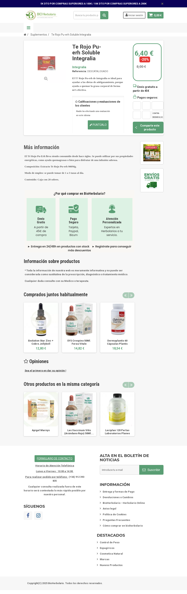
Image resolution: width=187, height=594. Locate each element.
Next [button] (131, 295)
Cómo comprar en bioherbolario (123, 525)
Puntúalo (98, 124)
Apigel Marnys (41, 430)
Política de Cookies (114, 514)
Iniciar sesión (134, 15)
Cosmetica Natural (111, 553)
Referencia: (79, 71)
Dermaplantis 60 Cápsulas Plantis (117, 342)
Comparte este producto (147, 127)
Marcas (104, 559)
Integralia (79, 67)
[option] (41, 327)
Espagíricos (107, 548)
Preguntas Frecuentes (116, 520)
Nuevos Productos (111, 565)
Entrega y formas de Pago (118, 491)
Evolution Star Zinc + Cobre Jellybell (40, 342)
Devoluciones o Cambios (118, 497)
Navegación (28, 28)
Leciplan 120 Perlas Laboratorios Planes (117, 432)
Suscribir (151, 470)
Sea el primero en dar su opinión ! (45, 370)
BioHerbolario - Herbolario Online (124, 502)
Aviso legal (109, 508)
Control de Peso (109, 542)
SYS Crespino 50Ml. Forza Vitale (79, 342)
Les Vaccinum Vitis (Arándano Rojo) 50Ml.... (79, 432)
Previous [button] (125, 295)
